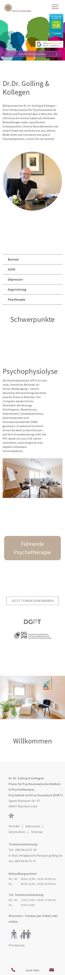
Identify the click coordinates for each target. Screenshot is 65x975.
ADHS (11, 269)
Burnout (13, 259)
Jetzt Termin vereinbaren (33, 601)
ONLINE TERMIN (32, 970)
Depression (15, 279)
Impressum (33, 826)
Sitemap (36, 831)
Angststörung (17, 289)
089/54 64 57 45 (25, 850)
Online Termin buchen (32, 54)
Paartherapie (16, 299)
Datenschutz (17, 831)
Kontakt (14, 826)
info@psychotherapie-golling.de (40, 855)
